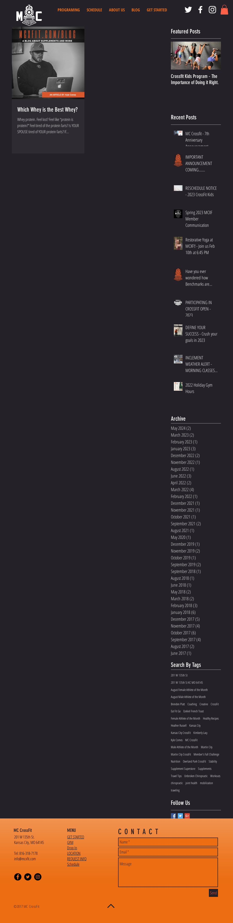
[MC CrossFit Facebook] (200, 10)
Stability (213, 761)
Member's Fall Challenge (206, 754)
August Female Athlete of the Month (189, 690)
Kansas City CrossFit (181, 732)
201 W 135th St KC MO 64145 (187, 682)
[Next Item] (214, 55)
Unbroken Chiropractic (196, 776)
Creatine (204, 704)
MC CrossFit (191, 740)
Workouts (215, 776)
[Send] (213, 893)
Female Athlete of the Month (185, 718)
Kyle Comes (176, 740)
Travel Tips (176, 776)
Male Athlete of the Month (184, 747)
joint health (191, 783)
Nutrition (175, 761)
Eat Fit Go (176, 711)
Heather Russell (179, 725)
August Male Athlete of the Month (188, 697)
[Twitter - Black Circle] (27, 876)
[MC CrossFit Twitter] (188, 10)
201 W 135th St (179, 675)
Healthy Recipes (211, 718)
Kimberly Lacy (200, 732)
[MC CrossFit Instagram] (212, 10)
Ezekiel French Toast (193, 711)
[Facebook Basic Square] (173, 815)
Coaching (192, 704)
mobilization (206, 783)
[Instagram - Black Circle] (37, 876)
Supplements (204, 768)
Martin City (206, 747)
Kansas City (194, 725)
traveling (175, 790)
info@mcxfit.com (25, 858)
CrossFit (215, 704)
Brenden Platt (178, 704)
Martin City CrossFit (181, 754)
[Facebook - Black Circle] (17, 876)
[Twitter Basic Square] (180, 815)
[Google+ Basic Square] (187, 815)
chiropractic (177, 783)
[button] (224, 10)
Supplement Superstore (183, 768)
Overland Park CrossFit (194, 761)
